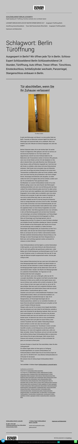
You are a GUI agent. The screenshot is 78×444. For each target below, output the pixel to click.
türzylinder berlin (39, 394)
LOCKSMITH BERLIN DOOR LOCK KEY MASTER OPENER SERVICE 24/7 (25, 23)
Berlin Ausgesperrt (31, 375)
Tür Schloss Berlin (51, 392)
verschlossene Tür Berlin (49, 394)
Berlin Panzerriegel (30, 377)
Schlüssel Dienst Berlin (25, 389)
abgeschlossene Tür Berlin (46, 372)
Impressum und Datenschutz (14, 29)
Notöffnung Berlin (24, 387)
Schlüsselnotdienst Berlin (25, 390)
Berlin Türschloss (53, 382)
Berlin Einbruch (39, 375)
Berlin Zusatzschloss (26, 385)
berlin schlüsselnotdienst (43, 379)
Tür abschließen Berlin (34, 392)
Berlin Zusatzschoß (36, 385)
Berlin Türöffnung (45, 382)
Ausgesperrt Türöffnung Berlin (54, 23)
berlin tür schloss (37, 382)
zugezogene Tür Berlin (35, 395)
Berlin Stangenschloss (34, 380)
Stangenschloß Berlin (47, 390)
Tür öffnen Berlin (43, 392)
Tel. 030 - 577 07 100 (10, 423)
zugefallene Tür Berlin (25, 395)
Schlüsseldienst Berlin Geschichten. (35, 370)
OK (58, 442)
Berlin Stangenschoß (43, 380)
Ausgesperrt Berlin (34, 374)
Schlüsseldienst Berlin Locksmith (19, 17)
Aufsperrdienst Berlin (24, 374)
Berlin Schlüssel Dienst (49, 377)
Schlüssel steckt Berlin (35, 389)
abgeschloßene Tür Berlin (34, 372)
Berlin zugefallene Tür (43, 384)
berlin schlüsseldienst (32, 379)
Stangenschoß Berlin (24, 392)
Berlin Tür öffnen (29, 382)
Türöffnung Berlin (24, 394)
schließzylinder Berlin (41, 387)
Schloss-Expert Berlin (51, 387)
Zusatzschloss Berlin (44, 395)
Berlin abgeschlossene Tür (44, 374)
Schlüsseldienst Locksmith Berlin (48, 364)
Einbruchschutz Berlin (52, 385)
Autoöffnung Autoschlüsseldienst (15, 26)
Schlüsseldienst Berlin (45, 389)
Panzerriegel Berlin (33, 387)
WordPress (69, 438)
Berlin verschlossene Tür (33, 384)
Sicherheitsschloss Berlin (37, 390)
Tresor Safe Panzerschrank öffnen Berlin (37, 26)
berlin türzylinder (24, 384)
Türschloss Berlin (32, 394)
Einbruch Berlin (43, 385)
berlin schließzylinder (38, 377)
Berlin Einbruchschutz (47, 375)
